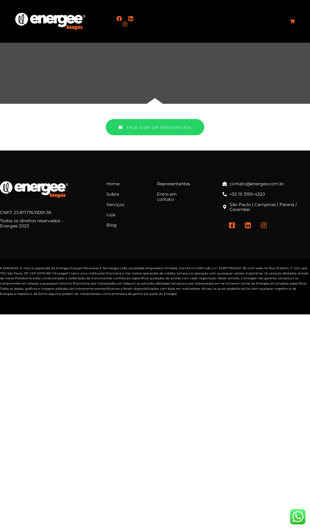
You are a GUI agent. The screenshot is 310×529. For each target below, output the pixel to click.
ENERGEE (11, 268)
